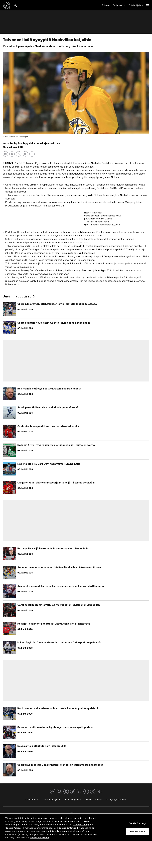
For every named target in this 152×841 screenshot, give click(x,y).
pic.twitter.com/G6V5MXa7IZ (98, 218)
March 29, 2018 (112, 224)
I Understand (137, 831)
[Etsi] (15, 5)
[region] (76, 827)
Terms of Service (39, 837)
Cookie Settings (67, 828)
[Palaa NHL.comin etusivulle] (7, 5)
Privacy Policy (81, 824)
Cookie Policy (12, 828)
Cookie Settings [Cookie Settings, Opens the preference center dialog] (137, 823)
